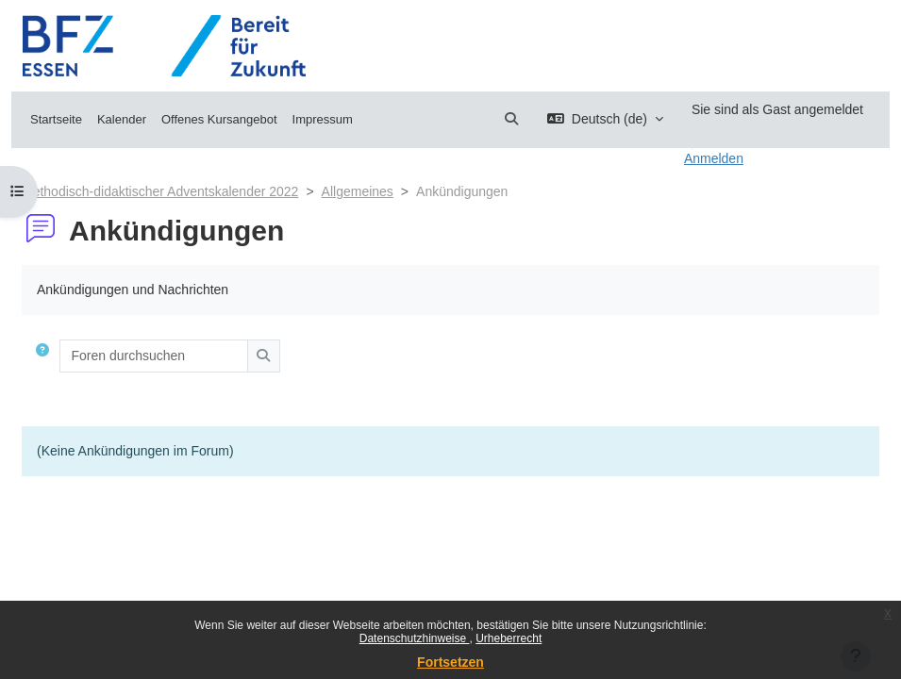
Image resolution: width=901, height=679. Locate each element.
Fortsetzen (450, 662)
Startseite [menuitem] (56, 119)
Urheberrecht (509, 638)
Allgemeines (357, 191)
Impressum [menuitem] (322, 119)
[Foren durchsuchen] (154, 356)
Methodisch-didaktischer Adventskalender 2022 (160, 191)
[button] (511, 119)
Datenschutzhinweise (414, 638)
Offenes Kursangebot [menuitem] (219, 119)
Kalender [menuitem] (121, 119)
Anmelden (713, 158)
